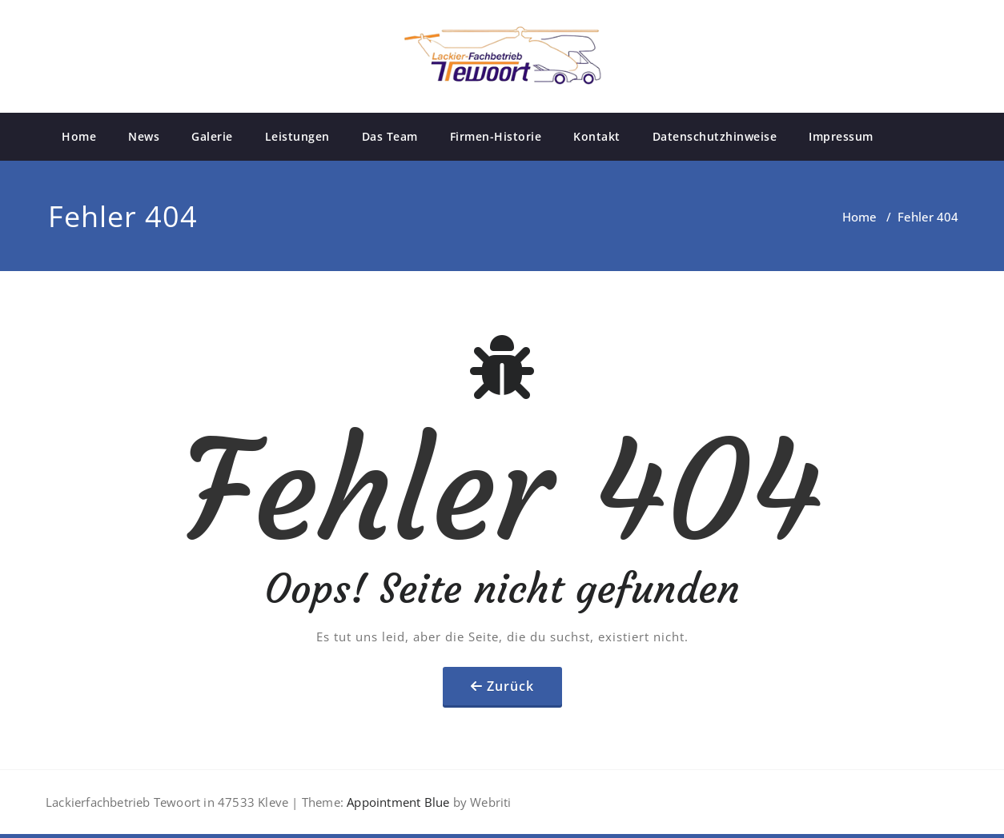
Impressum (841, 136)
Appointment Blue (396, 802)
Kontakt (596, 136)
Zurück (510, 686)
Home (79, 136)
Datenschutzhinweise (715, 136)
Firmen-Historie (496, 136)
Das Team (390, 136)
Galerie (212, 136)
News (143, 136)
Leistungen (297, 136)
